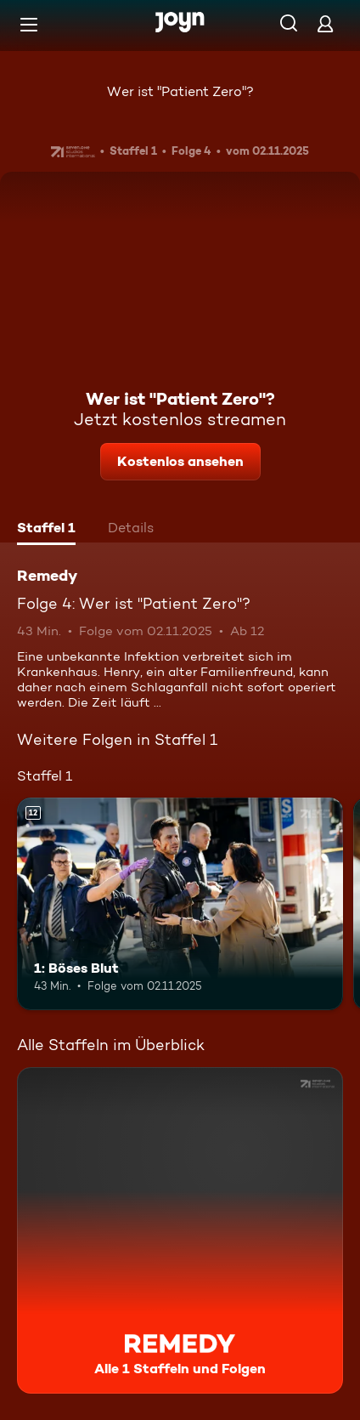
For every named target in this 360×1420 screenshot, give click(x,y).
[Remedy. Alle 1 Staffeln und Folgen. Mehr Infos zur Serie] (180, 1230)
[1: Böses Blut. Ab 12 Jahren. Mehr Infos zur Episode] (180, 904)
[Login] (325, 23)
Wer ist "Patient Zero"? (180, 91)
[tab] (46, 529)
